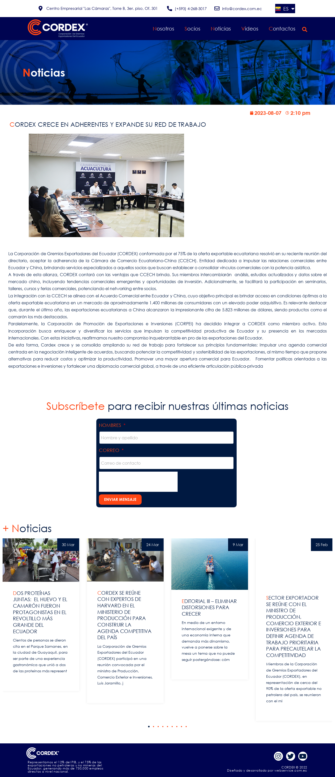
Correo (110, 450)
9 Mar (238, 544)
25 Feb (322, 544)
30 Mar (68, 544)
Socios (192, 29)
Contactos (282, 29)
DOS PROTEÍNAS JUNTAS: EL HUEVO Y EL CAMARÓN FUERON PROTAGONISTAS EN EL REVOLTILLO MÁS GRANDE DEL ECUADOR (40, 612)
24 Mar (152, 544)
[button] (305, 29)
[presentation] (138, 482)
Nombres (110, 425)
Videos (249, 29)
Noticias (221, 29)
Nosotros (163, 29)
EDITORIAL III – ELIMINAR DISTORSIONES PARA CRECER (209, 607)
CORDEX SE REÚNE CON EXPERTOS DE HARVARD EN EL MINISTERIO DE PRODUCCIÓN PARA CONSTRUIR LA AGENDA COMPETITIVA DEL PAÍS (124, 615)
